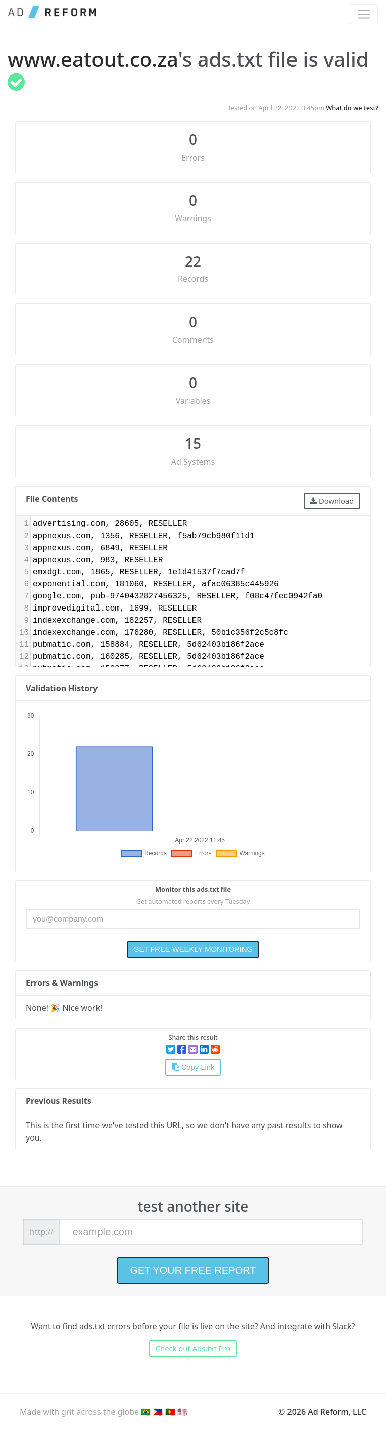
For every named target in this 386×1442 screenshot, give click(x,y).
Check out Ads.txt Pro (193, 1348)
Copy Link (193, 1067)
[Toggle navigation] (364, 14)
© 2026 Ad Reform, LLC (322, 1411)
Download (332, 501)
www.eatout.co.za (93, 59)
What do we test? (352, 107)
